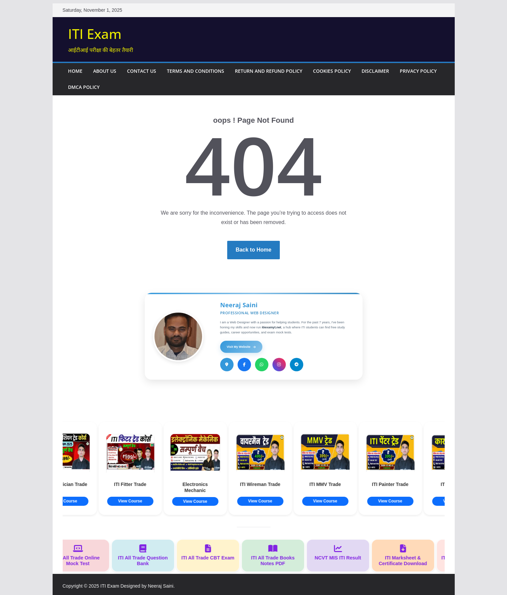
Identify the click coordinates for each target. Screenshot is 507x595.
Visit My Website (241, 346)
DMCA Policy (84, 87)
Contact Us (141, 71)
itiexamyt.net (271, 327)
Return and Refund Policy (268, 71)
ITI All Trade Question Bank (145, 555)
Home (75, 71)
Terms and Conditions (195, 71)
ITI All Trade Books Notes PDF (275, 555)
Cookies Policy (332, 71)
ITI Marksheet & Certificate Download (405, 555)
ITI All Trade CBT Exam (210, 552)
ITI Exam (95, 33)
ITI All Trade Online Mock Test (80, 555)
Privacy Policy (418, 71)
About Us (104, 71)
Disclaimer (375, 71)
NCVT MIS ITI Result (340, 552)
